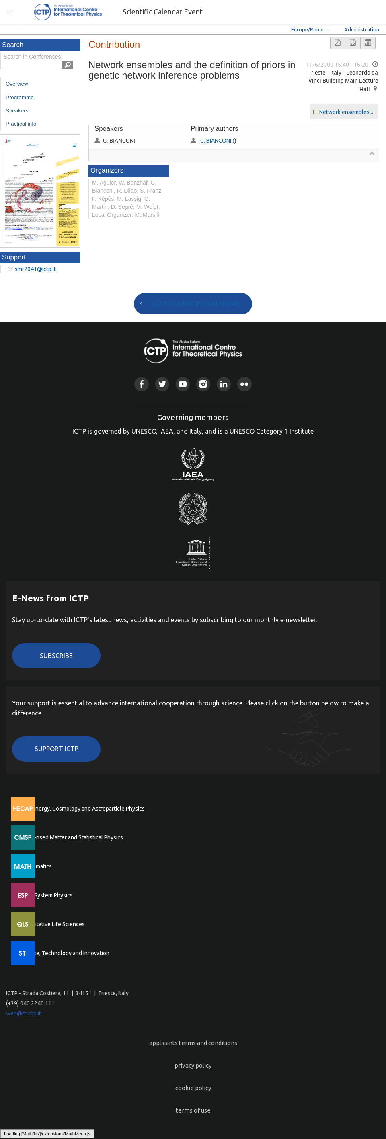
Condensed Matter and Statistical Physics (71, 837)
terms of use (193, 1110)
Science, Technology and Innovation (64, 953)
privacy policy (193, 1065)
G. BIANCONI (215, 140)
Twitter (162, 384)
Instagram (203, 384)
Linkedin (224, 384)
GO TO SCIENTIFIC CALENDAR (196, 303)
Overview (17, 84)
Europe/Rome (307, 29)
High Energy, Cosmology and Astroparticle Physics (82, 808)
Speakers (17, 111)
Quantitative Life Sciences (52, 924)
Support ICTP (56, 748)
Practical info (21, 124)
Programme (20, 97)
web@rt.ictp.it (23, 1013)
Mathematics (36, 866)
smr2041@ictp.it (35, 269)
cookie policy (193, 1087)
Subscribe (56, 655)
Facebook (141, 384)
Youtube (183, 384)
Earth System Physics (46, 895)
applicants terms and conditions (193, 1042)
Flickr (244, 384)
